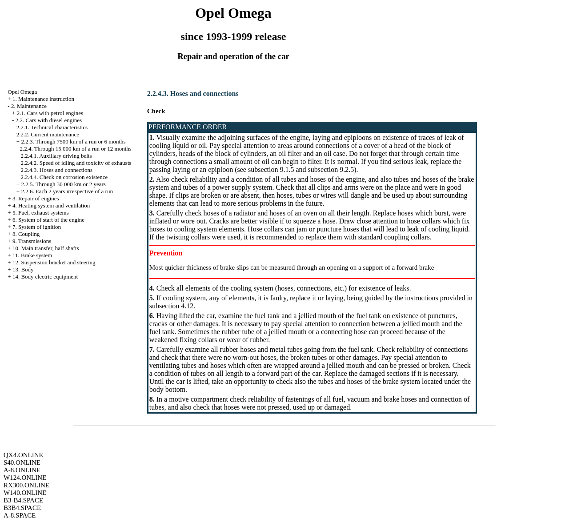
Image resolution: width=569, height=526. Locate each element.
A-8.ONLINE (22, 470)
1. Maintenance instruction (43, 99)
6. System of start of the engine (48, 219)
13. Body (23, 269)
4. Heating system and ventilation (51, 205)
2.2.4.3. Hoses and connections (56, 170)
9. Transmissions (31, 241)
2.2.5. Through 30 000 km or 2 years (63, 184)
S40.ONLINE (22, 462)
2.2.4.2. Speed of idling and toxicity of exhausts (76, 162)
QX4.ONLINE (23, 454)
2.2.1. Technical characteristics (52, 127)
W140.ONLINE (25, 492)
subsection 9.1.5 (271, 169)
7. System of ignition (36, 226)
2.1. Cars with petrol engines (50, 113)
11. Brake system (32, 255)
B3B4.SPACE (22, 507)
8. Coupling (26, 234)
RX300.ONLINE (26, 485)
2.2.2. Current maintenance (47, 134)
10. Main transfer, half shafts (45, 248)
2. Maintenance (29, 106)
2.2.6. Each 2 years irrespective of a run (66, 191)
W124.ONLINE (25, 477)
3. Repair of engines (35, 198)
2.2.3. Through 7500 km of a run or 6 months (73, 141)
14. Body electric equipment (45, 276)
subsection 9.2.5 (331, 169)
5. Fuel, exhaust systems (40, 212)
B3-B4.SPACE (23, 500)
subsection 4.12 (171, 306)
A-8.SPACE (20, 515)
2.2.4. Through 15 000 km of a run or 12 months (75, 148)
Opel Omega (22, 91)
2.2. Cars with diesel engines (49, 120)
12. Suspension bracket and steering (54, 262)
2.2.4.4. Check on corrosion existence (64, 177)
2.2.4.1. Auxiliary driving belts (56, 155)
